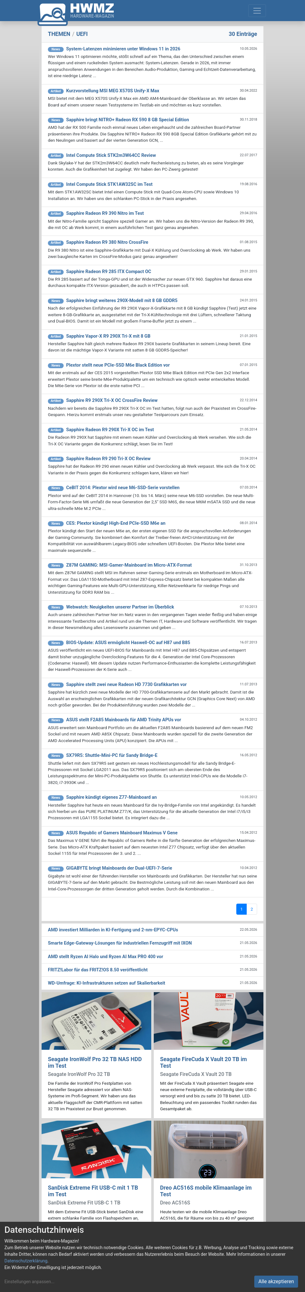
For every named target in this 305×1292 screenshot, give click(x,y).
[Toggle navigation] (257, 10)
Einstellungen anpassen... (29, 1281)
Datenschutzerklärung (25, 1260)
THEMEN (59, 34)
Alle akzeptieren (276, 1281)
